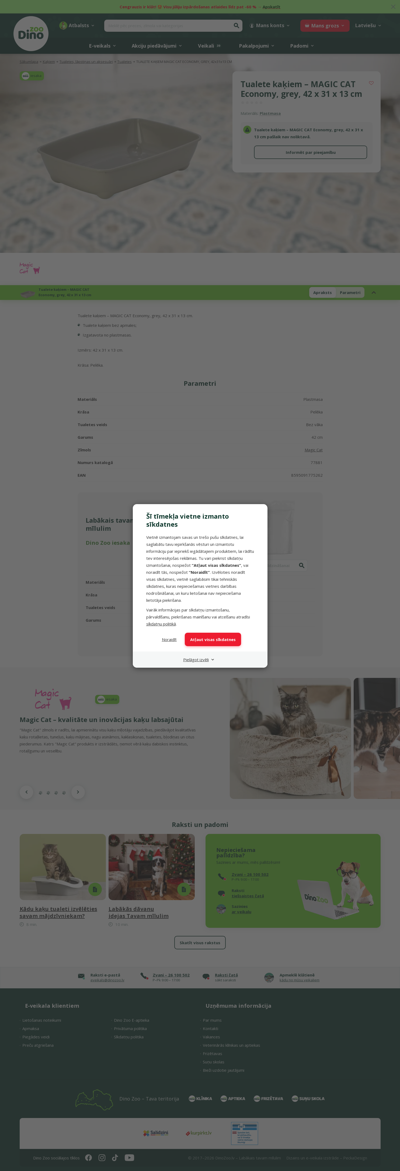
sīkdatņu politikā (161, 624)
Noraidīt (169, 639)
